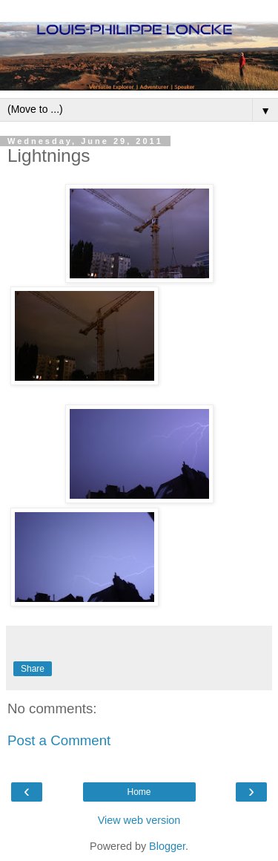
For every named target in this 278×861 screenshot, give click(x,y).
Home (138, 792)
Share (32, 669)
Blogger (167, 846)
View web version (139, 820)
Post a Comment (58, 740)
